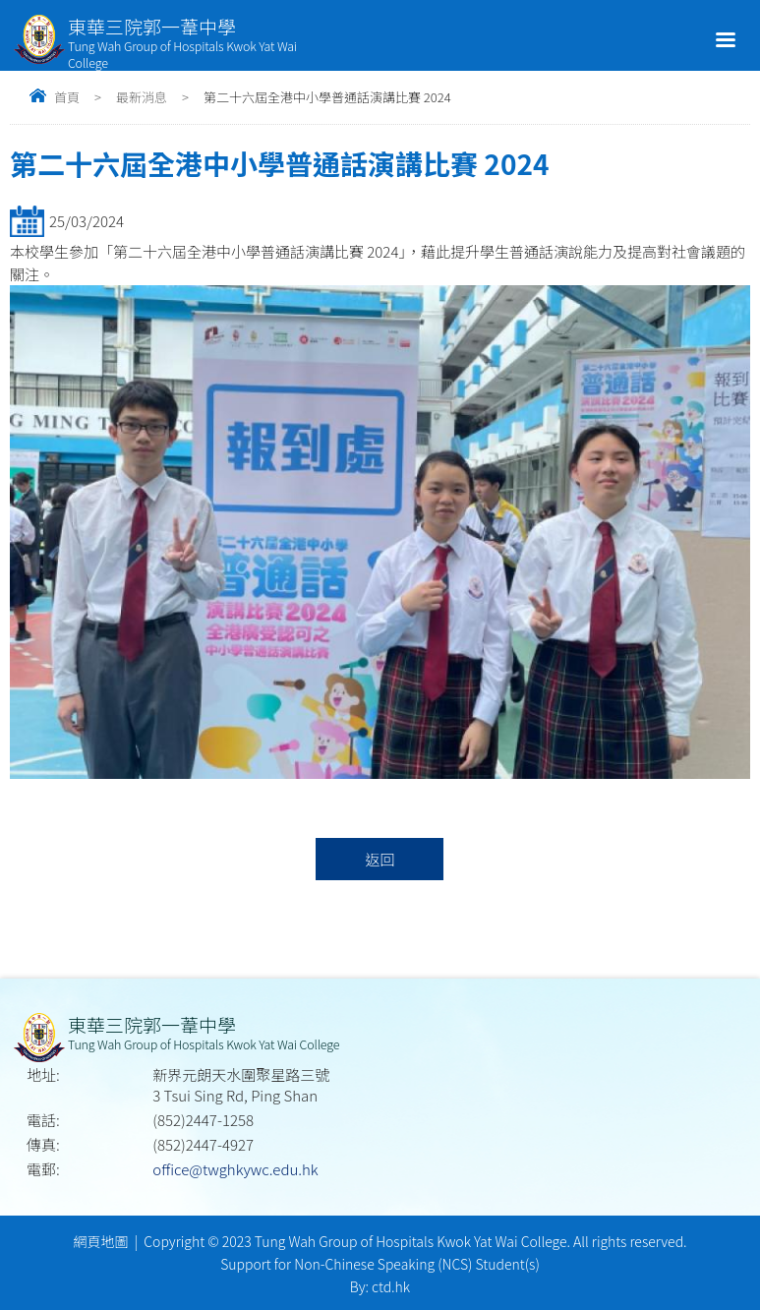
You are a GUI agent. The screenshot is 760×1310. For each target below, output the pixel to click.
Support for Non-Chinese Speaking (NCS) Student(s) (380, 1264)
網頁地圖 (100, 1241)
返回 (379, 859)
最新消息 (141, 97)
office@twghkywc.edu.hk (235, 1169)
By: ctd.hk (380, 1286)
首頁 (67, 97)
